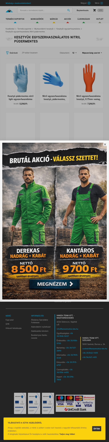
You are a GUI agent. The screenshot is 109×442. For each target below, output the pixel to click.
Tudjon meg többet (67, 434)
